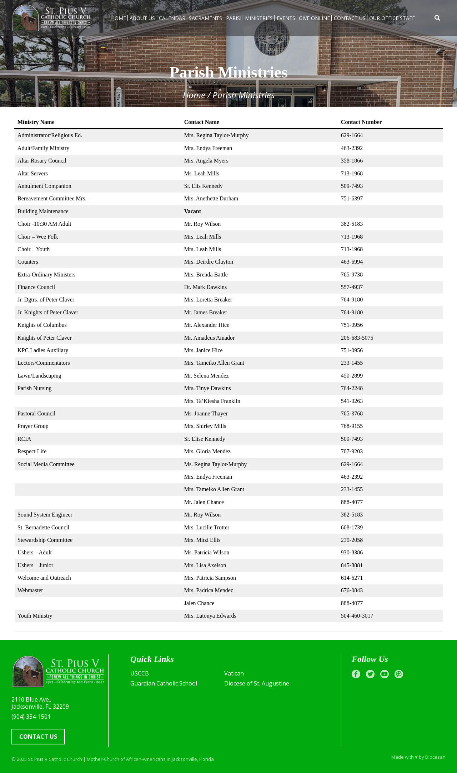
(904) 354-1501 (31, 716)
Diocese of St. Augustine (256, 683)
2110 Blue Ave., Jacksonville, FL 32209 (40, 703)
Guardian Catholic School (163, 683)
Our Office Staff (392, 18)
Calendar (172, 18)
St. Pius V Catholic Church (55, 759)
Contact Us (350, 18)
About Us (142, 18)
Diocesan (435, 757)
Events (286, 18)
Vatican (234, 673)
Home (118, 18)
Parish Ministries (249, 18)
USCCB (139, 673)
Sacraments (205, 18)
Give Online (314, 18)
